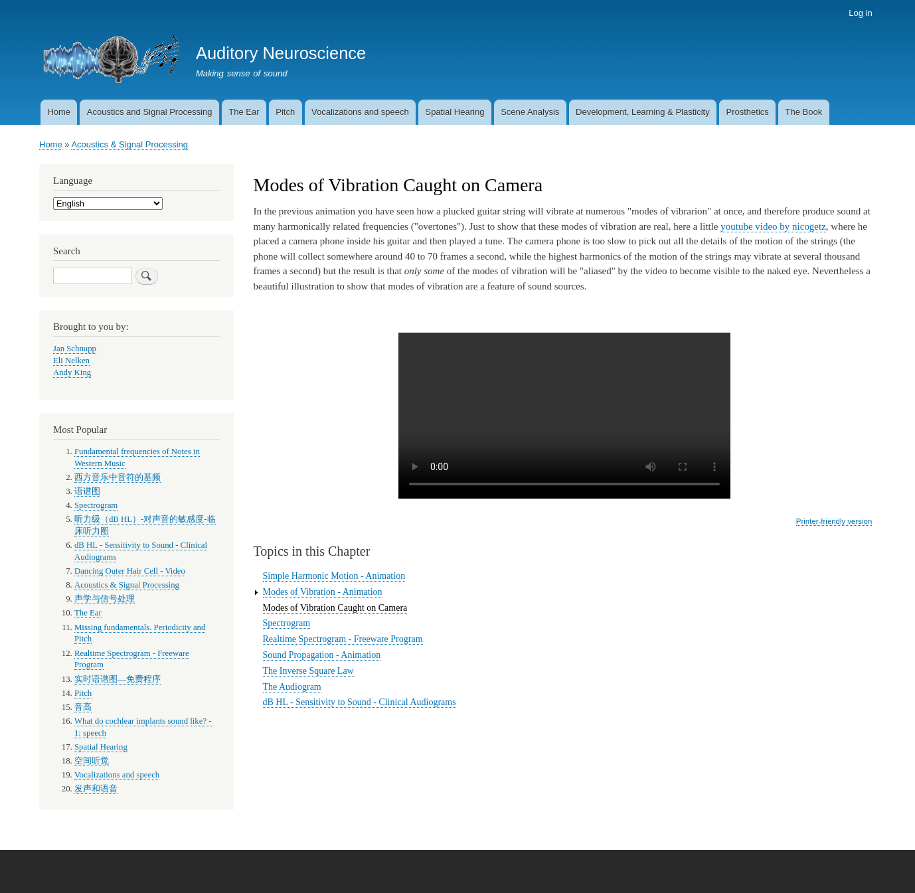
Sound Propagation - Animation (322, 655)
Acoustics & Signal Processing (129, 144)
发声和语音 (96, 788)
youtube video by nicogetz (773, 226)
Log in (860, 13)
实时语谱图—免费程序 (117, 679)
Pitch (285, 112)
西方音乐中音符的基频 (117, 477)
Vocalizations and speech (360, 112)
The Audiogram (292, 687)
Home (58, 112)
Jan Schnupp (74, 348)
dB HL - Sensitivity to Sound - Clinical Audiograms (359, 702)
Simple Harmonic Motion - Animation (334, 576)
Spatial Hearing (454, 112)
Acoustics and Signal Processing (149, 112)
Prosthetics (747, 112)
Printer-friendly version (834, 521)
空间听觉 (91, 761)
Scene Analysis (530, 112)
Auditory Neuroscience (281, 53)
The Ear (243, 112)
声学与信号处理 (104, 599)
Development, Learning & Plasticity (643, 112)
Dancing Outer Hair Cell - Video (129, 571)
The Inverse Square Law (308, 671)
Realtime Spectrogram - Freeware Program (343, 639)
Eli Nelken (71, 360)
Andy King (72, 372)
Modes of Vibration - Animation (322, 592)
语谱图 (87, 491)
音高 (83, 707)
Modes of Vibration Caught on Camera (335, 608)
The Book (804, 112)
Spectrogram (287, 623)
